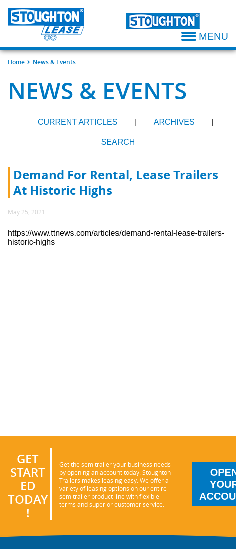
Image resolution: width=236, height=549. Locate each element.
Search (118, 142)
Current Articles (77, 122)
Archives (174, 122)
